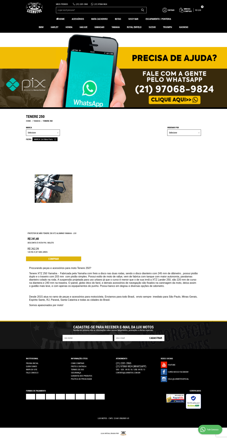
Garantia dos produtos (81, 375)
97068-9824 (100, 4)
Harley (54, 27)
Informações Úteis (79, 358)
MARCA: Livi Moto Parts (43, 139)
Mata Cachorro (99, 18)
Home (61, 18)
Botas (118, 18)
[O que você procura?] (143, 10)
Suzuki (152, 27)
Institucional (32, 358)
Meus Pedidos (62, 4)
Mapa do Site (31, 369)
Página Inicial (32, 363)
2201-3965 (82, 4)
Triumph (167, 27)
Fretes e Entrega (78, 366)
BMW (41, 27)
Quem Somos (31, 366)
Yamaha (116, 27)
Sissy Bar (133, 18)
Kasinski (183, 27)
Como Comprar (77, 363)
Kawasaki (99, 27)
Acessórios (78, 18)
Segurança (76, 372)
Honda (69, 27)
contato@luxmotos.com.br (128, 372)
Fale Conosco (32, 372)
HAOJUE (83, 27)
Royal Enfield (134, 27)
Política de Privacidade (81, 378)
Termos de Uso (77, 369)
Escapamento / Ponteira (158, 18)
